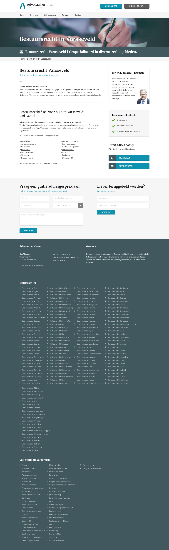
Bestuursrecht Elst (57, 334)
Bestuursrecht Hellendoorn (88, 291)
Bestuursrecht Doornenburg (61, 308)
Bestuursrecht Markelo (86, 373)
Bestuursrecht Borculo (31, 347)
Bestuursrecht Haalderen (60, 370)
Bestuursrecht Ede (57, 324)
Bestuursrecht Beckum (31, 321)
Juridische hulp (55, 494)
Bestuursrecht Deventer (59, 298)
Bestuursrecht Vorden (31, 404)
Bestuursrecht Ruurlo (116, 373)
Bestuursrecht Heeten (86, 288)
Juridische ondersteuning (59, 498)
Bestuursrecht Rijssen (116, 360)
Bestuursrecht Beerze (30, 324)
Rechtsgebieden (55, 527)
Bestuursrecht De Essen (31, 367)
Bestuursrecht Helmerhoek (88, 294)
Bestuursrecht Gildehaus (60, 350)
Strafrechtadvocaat (57, 540)
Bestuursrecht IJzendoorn (87, 327)
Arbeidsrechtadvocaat (31, 494)
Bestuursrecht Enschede (59, 337)
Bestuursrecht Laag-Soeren (88, 344)
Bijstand (25, 514)
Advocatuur (27, 481)
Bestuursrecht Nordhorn (118, 288)
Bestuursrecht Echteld (58, 317)
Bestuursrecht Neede (85, 380)
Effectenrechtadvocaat (58, 468)
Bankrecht (66, 155)
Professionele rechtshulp (59, 521)
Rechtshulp (53, 531)
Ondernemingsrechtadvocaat (61, 508)
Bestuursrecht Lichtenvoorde (89, 354)
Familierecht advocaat (58, 478)
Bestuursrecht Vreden (31, 407)
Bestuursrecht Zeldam (31, 440)
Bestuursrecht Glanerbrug (60, 357)
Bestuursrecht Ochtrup (117, 298)
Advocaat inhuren (29, 468)
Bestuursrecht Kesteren (86, 337)
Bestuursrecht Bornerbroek (33, 357)
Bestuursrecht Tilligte (30, 388)
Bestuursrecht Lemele (86, 350)
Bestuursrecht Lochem (86, 360)
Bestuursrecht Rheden (117, 354)
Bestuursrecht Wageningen (33, 417)
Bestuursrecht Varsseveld (32, 398)
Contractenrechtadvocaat (32, 537)
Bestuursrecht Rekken (116, 340)
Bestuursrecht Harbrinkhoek (61, 376)
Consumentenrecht (70, 141)
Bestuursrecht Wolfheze (31, 437)
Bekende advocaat (29, 504)
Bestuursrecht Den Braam (60, 288)
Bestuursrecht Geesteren (60, 340)
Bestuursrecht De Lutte (31, 370)
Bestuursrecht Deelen (31, 380)
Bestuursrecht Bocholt (31, 340)
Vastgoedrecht (27, 152)
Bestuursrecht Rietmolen (118, 357)
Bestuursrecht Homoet (86, 321)
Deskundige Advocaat (31, 540)
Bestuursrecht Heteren (86, 314)
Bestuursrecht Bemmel (31, 331)
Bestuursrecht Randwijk (117, 334)
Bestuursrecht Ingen (85, 331)
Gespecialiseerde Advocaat (60, 481)
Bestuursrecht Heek (57, 380)
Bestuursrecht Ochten (116, 294)
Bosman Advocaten (30, 517)
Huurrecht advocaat (57, 491)
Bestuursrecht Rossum (117, 363)
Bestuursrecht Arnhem (31, 314)
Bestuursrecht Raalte (116, 331)
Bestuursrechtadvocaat (31, 511)
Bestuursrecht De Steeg (31, 376)
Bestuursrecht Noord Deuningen (90, 383)
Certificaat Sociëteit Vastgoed (31, 265)
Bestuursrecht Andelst (31, 308)
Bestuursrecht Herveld (86, 311)
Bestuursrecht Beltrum (31, 327)
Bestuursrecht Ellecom (59, 331)
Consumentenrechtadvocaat (33, 531)
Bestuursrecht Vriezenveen (33, 411)
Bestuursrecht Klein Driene (88, 340)
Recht (51, 524)
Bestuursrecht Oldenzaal (118, 301)
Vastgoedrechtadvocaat (92, 468)
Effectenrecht (67, 158)
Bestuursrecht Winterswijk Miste (35, 434)
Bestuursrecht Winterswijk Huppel (36, 430)
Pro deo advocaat (56, 517)
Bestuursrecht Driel (57, 314)
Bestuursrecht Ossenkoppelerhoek (122, 324)
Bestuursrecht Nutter (116, 291)
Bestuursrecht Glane (58, 354)
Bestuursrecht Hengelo (86, 301)
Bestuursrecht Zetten (30, 450)
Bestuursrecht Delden (31, 383)
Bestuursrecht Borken (31, 350)
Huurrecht (25, 147)
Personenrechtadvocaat (59, 514)
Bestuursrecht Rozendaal (118, 367)
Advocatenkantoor (29, 475)
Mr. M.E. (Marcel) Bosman (46, 163)
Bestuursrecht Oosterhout (118, 314)
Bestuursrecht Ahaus (30, 294)
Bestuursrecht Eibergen (59, 327)
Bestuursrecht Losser (85, 367)
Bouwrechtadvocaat (30, 524)
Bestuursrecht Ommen (117, 304)
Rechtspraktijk (55, 534)
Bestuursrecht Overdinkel (118, 327)
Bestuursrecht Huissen (86, 324)
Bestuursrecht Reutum (117, 350)
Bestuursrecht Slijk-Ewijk (118, 380)
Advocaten (26, 471)
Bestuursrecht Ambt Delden (33, 304)
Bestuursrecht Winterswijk (32, 427)
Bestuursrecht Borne (30, 354)
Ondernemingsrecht (70, 147)
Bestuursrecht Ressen (116, 347)
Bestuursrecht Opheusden (118, 321)
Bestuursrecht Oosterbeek (118, 311)
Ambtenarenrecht (28, 144)
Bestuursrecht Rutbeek (117, 370)
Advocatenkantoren (30, 478)
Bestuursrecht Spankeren (118, 383)
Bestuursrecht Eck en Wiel (60, 321)
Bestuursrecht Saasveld (117, 376)
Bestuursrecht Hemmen (86, 298)
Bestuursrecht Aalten (30, 288)
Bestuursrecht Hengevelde (87, 304)
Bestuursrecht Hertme (86, 308)
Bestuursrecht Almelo (31, 301)
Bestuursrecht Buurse (31, 363)
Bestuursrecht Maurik (86, 376)
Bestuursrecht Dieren (58, 301)
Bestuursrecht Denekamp (60, 291)
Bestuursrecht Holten (85, 317)
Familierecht (67, 152)
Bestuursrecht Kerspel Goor (88, 334)
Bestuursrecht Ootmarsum (118, 317)
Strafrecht (25, 155)
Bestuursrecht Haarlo (58, 373)
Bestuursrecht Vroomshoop (33, 414)
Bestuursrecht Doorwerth (60, 311)
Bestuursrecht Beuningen (32, 337)
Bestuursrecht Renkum (117, 344)
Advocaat (26, 465)
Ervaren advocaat (56, 471)
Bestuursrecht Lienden (86, 357)
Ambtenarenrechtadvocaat (33, 488)
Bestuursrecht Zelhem (31, 444)
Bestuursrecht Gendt (58, 347)
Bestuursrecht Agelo (30, 291)
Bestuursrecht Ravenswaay (118, 337)
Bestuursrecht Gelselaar (59, 344)
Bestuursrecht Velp (29, 401)
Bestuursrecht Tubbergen (32, 391)
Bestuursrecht (27, 158)
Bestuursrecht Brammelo (32, 360)
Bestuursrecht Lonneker (87, 363)
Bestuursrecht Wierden (31, 424)
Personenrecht (68, 149)
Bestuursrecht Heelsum (59, 383)
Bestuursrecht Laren (85, 347)
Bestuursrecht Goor (58, 360)
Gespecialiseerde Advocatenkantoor (63, 485)
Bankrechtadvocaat (30, 501)
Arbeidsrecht (26, 141)
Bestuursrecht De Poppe (32, 373)
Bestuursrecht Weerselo (31, 421)
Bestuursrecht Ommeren (118, 308)
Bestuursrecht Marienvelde (88, 370)
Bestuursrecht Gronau (59, 363)
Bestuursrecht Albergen (31, 298)
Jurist (51, 501)
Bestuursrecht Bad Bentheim (33, 317)
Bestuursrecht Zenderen (32, 447)
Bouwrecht (25, 149)
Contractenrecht (68, 144)
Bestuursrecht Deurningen (60, 294)
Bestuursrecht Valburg (31, 394)
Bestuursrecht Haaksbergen (61, 367)
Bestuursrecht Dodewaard (60, 304)
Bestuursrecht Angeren (31, 311)
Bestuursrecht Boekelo (31, 344)
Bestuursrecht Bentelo (31, 334)
